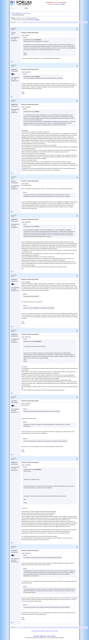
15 (36, 22)
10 (28, 22)
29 (59, 22)
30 (61, 22)
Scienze (28, 13)
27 (56, 22)
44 (84, 22)
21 (46, 22)
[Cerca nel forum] (17, 8)
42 (80, 22)
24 (51, 22)
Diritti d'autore (43, 636)
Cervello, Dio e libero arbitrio (38, 631)
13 (33, 22)
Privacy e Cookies (51, 636)
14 (34, 22)
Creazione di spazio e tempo (51, 631)
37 (72, 22)
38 (74, 22)
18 (41, 22)
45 (85, 22)
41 (79, 22)
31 (62, 22)
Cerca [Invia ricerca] (26, 8)
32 (64, 22)
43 (82, 22)
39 (75, 22)
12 (31, 22)
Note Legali (36, 636)
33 (65, 22)
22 (47, 22)
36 (70, 22)
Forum (24, 13)
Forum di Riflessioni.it (17, 13)
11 (29, 22)
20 (44, 22)
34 (67, 22)
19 (43, 22)
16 (38, 22)
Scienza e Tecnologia (34, 19)
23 (49, 22)
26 (54, 22)
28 (57, 22)
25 (52, 22)
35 (69, 22)
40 (77, 22)
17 (39, 22)
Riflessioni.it (57, 4)
